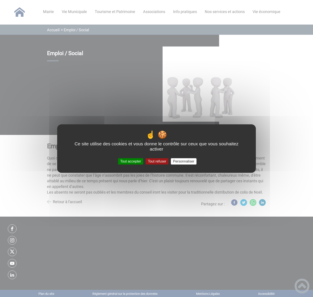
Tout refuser (157, 161)
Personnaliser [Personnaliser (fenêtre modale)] (183, 161)
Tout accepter (130, 161)
